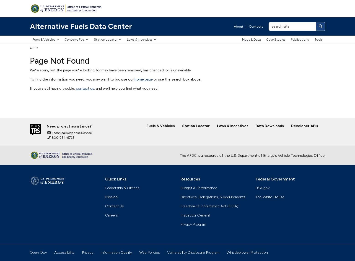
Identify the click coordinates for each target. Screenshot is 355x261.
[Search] (320, 26)
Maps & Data (251, 40)
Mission (111, 197)
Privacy (87, 252)
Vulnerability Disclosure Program (193, 252)
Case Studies (275, 40)
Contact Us (114, 206)
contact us (85, 88)
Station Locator (108, 40)
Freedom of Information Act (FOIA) (209, 206)
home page (144, 79)
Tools (318, 40)
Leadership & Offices (122, 188)
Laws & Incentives (141, 40)
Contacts (256, 27)
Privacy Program (193, 224)
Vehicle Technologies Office (301, 155)
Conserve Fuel (76, 40)
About (238, 27)
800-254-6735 (61, 138)
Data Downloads (270, 126)
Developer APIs (304, 126)
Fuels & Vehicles (46, 40)
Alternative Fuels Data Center (81, 26)
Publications (300, 40)
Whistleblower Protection (247, 252)
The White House (270, 197)
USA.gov (262, 188)
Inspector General (195, 215)
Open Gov (38, 252)
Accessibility (64, 252)
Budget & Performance (198, 188)
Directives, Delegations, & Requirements (212, 197)
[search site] (292, 26)
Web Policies (149, 252)
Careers (111, 215)
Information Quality (116, 252)
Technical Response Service (69, 133)
